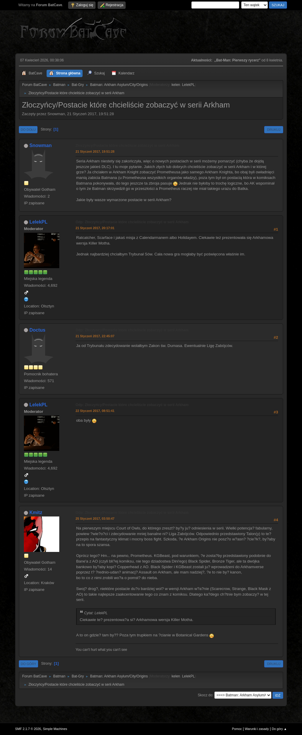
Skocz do (205, 695)
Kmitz (35, 512)
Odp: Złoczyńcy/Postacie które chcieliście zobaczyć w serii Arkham (132, 222)
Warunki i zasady (257, 729)
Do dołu (28, 129)
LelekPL (188, 85)
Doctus (37, 330)
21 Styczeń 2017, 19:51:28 (95, 151)
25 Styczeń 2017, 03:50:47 (95, 518)
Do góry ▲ (279, 729)
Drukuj (273, 129)
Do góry (28, 664)
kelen (176, 85)
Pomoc (237, 729)
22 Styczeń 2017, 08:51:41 (95, 411)
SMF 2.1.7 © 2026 (28, 729)
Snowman (40, 145)
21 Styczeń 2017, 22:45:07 (95, 336)
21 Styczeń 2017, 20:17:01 (95, 228)
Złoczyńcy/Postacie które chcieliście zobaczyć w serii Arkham (127, 146)
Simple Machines (55, 729)
